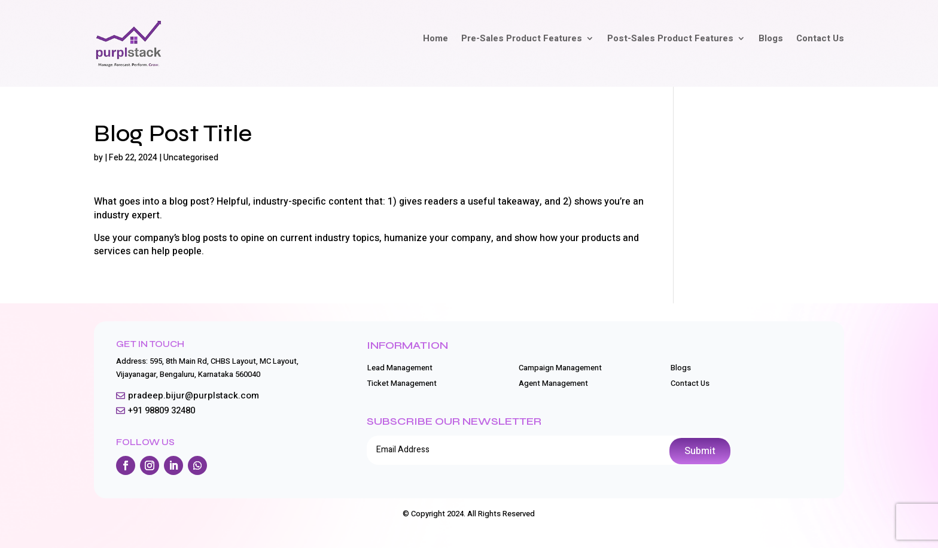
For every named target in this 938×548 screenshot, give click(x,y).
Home (435, 39)
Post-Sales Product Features (670, 39)
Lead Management (400, 367)
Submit (699, 451)
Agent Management (553, 383)
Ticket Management (402, 383)
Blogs (771, 39)
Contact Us (820, 39)
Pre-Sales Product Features (521, 39)
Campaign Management (560, 367)
